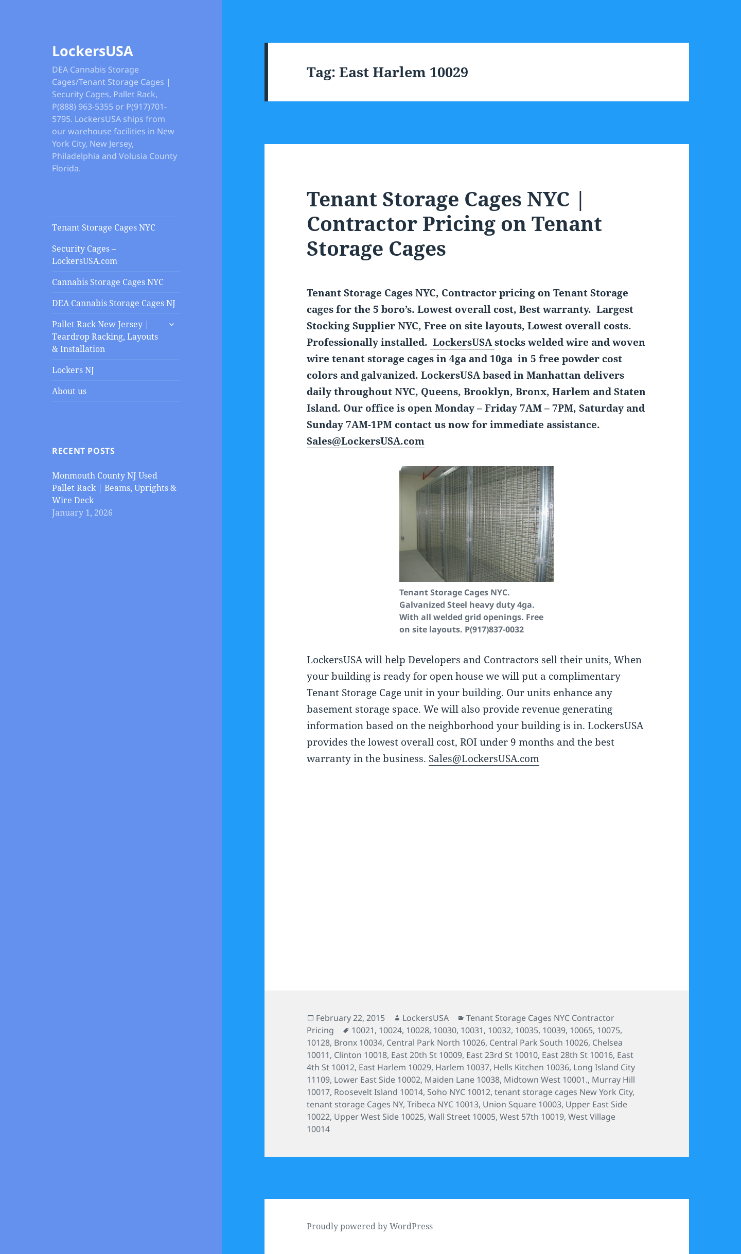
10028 (417, 1030)
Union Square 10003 (522, 1104)
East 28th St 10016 (577, 1055)
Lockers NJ (73, 370)
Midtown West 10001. (546, 1079)
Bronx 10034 (358, 1042)
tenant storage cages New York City (563, 1092)
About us (69, 391)
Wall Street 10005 (462, 1116)
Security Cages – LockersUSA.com (84, 255)
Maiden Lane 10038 (462, 1079)
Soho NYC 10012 (458, 1092)
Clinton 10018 (360, 1055)
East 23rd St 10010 (502, 1055)
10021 (363, 1030)
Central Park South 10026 (538, 1042)
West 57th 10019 (532, 1116)
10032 (499, 1030)
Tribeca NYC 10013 (443, 1104)
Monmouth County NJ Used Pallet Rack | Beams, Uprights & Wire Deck (114, 488)
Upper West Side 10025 (379, 1116)
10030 (444, 1030)
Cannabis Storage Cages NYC (108, 282)
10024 (390, 1030)
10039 (554, 1030)
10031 (472, 1030)
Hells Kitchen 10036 (531, 1067)
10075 (608, 1030)
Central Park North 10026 (435, 1042)
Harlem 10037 (462, 1067)
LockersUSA (92, 50)
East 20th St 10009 (426, 1055)
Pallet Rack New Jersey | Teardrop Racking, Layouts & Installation (105, 337)
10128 (318, 1042)
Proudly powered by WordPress (370, 1226)
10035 (526, 1030)
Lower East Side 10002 (377, 1079)
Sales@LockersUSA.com (366, 441)
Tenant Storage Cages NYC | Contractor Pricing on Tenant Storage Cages (454, 223)
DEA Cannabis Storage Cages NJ (113, 303)
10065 (581, 1030)
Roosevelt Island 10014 (378, 1092)
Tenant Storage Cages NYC (103, 227)
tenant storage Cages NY (355, 1104)
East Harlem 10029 (395, 1067)
